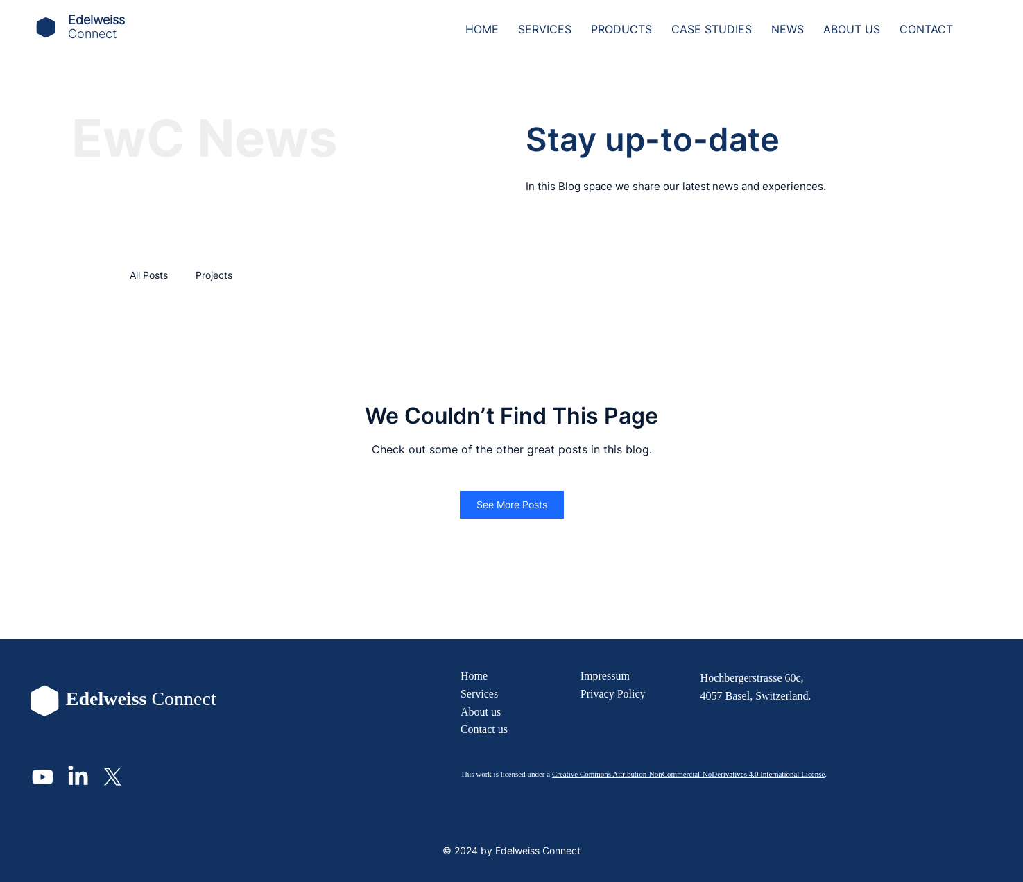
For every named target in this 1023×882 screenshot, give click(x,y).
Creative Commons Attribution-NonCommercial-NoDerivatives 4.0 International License (688, 774)
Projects (214, 275)
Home (474, 676)
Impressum (605, 676)
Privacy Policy (613, 694)
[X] (113, 777)
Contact (478, 729)
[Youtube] (43, 777)
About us (481, 712)
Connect (92, 33)
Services (479, 694)
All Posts (149, 275)
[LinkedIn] (78, 777)
